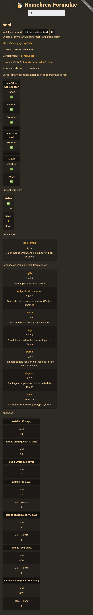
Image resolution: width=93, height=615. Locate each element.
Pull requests (26, 55)
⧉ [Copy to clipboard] (52, 32)
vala (29, 394)
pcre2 (29, 351)
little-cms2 (29, 242)
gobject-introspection (29, 291)
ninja (29, 330)
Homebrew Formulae (51, 4)
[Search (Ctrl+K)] (46, 13)
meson (30, 312)
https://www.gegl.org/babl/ (18, 43)
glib (30, 273)
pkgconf (29, 373)
